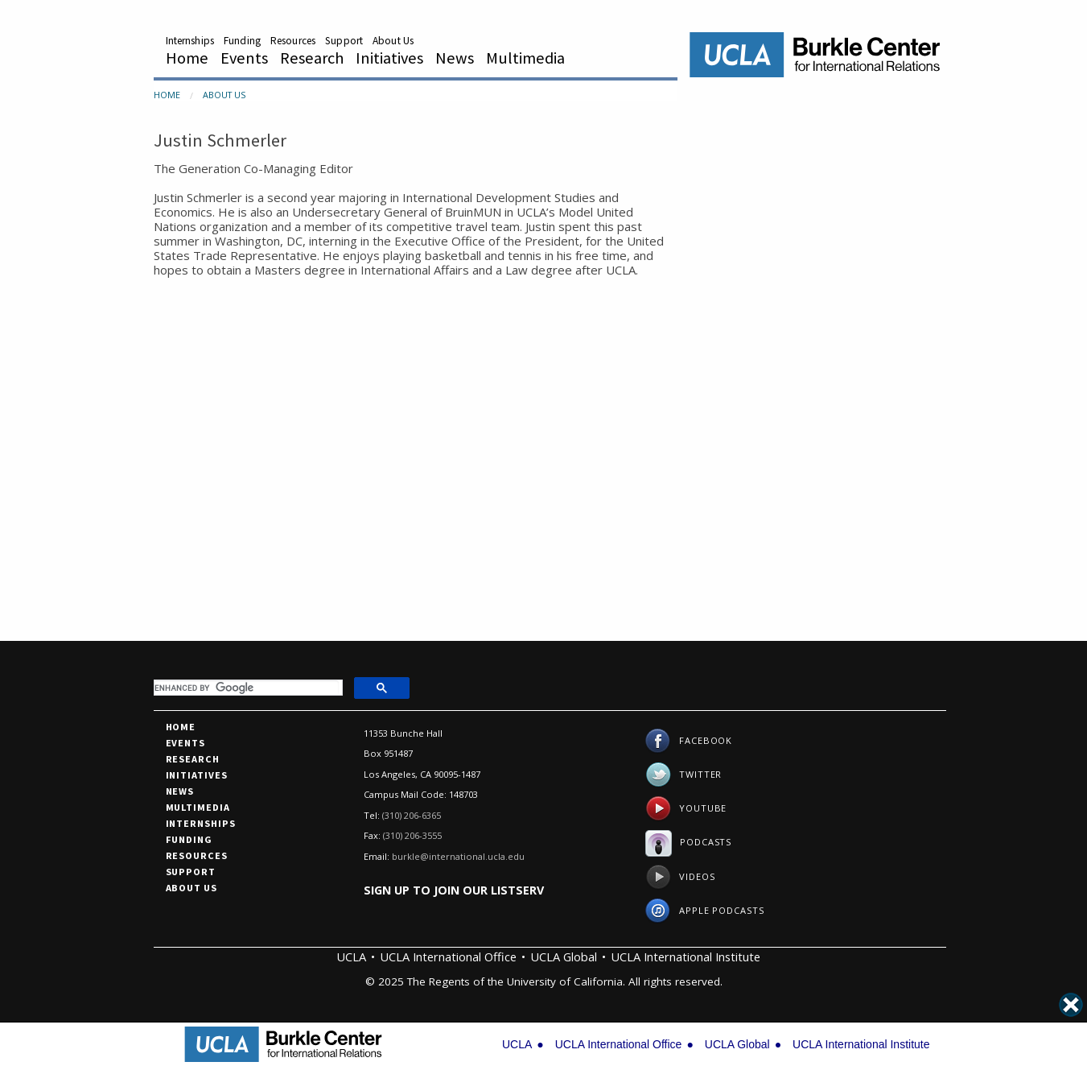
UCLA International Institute (685, 956)
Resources (292, 41)
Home (187, 58)
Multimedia (525, 58)
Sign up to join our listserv (454, 890)
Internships (190, 41)
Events (244, 58)
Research (312, 58)
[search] (246, 687)
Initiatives (389, 58)
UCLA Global (563, 956)
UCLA (351, 956)
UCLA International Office (448, 956)
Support (344, 41)
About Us (393, 41)
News (454, 58)
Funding (242, 41)
